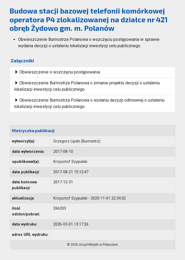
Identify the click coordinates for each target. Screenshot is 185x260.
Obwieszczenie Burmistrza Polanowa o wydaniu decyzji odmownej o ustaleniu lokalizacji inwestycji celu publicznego (89, 103)
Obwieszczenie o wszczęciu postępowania (57, 72)
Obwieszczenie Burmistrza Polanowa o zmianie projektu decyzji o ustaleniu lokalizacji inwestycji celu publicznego (87, 86)
